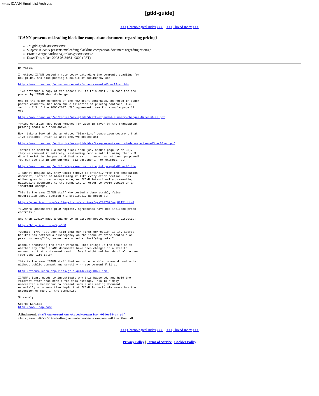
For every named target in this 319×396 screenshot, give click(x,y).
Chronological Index (141, 27)
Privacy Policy (133, 390)
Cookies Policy (185, 390)
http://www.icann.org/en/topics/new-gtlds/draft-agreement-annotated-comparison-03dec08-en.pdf (96, 159)
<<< (123, 27)
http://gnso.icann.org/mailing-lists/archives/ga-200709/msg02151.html (76, 230)
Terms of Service (159, 390)
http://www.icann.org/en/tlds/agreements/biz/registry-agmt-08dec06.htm (77, 186)
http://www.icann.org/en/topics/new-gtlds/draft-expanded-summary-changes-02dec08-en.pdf (91, 127)
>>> (160, 27)
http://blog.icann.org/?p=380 (42, 257)
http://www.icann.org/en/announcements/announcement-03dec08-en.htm (73, 88)
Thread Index (182, 27)
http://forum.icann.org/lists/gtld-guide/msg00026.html (63, 312)
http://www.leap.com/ (35, 355)
